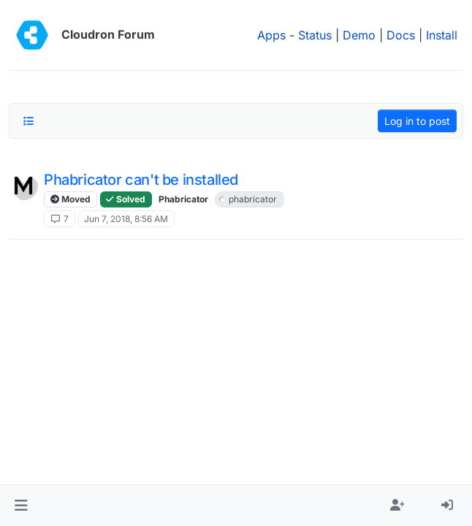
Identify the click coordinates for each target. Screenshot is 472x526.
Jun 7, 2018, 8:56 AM (126, 218)
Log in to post (417, 121)
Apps (271, 35)
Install (441, 35)
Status (315, 35)
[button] (21, 505)
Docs (401, 35)
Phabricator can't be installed (141, 179)
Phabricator (183, 199)
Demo (359, 35)
